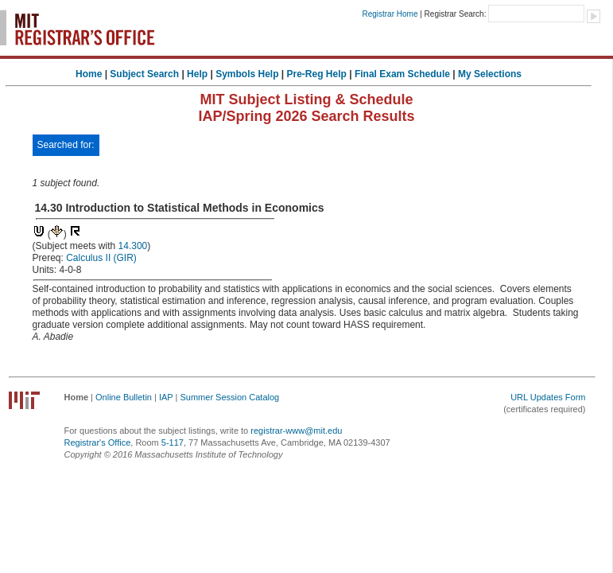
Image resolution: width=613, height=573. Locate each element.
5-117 (172, 442)
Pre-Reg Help (317, 74)
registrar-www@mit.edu (296, 430)
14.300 (133, 245)
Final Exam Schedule (402, 74)
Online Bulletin (123, 397)
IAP (166, 397)
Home (89, 74)
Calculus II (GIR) (101, 257)
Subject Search (144, 74)
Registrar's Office (97, 442)
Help (197, 74)
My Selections (490, 74)
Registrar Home (389, 14)
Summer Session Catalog (229, 397)
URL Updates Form (547, 397)
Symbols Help (246, 74)
